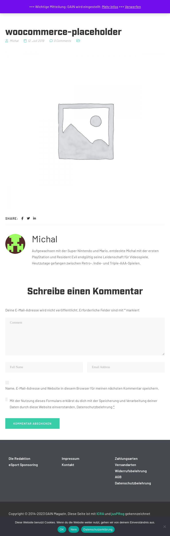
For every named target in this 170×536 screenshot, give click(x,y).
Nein (74, 529)
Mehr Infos (110, 6)
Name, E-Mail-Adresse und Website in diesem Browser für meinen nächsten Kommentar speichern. (82, 388)
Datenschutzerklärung (97, 529)
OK (62, 529)
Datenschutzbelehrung (94, 407)
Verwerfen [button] (133, 6)
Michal (45, 238)
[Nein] (164, 526)
